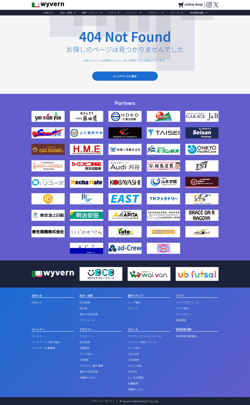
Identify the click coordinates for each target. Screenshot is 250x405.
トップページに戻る (125, 76)
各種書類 (133, 383)
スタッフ (133, 308)
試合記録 (85, 302)
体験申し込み (87, 377)
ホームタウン (183, 314)
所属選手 (85, 348)
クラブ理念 (182, 308)
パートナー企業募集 (43, 348)
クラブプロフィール (187, 302)
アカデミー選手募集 (91, 366)
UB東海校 (133, 360)
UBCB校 (132, 372)
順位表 (83, 308)
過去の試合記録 (89, 314)
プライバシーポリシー (102, 401)
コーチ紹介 (86, 354)
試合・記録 (71, 12)
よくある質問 (135, 377)
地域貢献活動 (189, 12)
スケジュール (87, 320)
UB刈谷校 (133, 354)
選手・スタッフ (94, 12)
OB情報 (84, 360)
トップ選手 (134, 302)
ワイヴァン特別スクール (142, 342)
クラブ (113, 12)
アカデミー (150, 12)
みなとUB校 (135, 366)
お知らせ (56, 12)
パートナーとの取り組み (45, 342)
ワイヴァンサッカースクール (145, 336)
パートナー (130, 12)
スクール (169, 12)
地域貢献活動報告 (186, 336)
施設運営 (181, 320)
